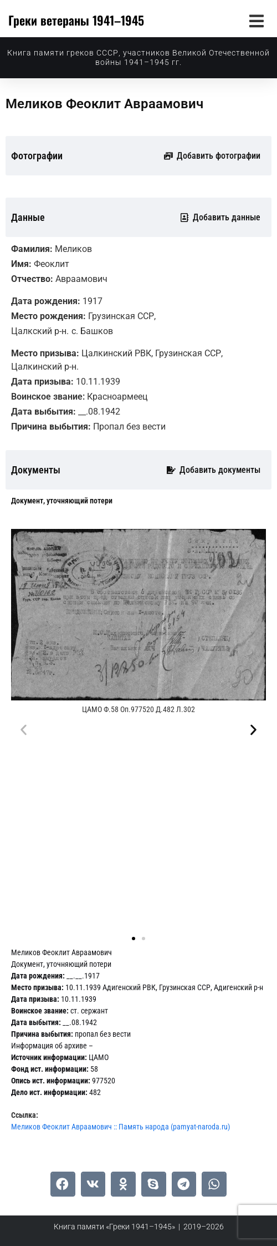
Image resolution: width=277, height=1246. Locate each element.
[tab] (62, 501)
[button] (256, 21)
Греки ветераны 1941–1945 (76, 20)
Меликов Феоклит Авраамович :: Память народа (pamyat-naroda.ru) (120, 1126)
